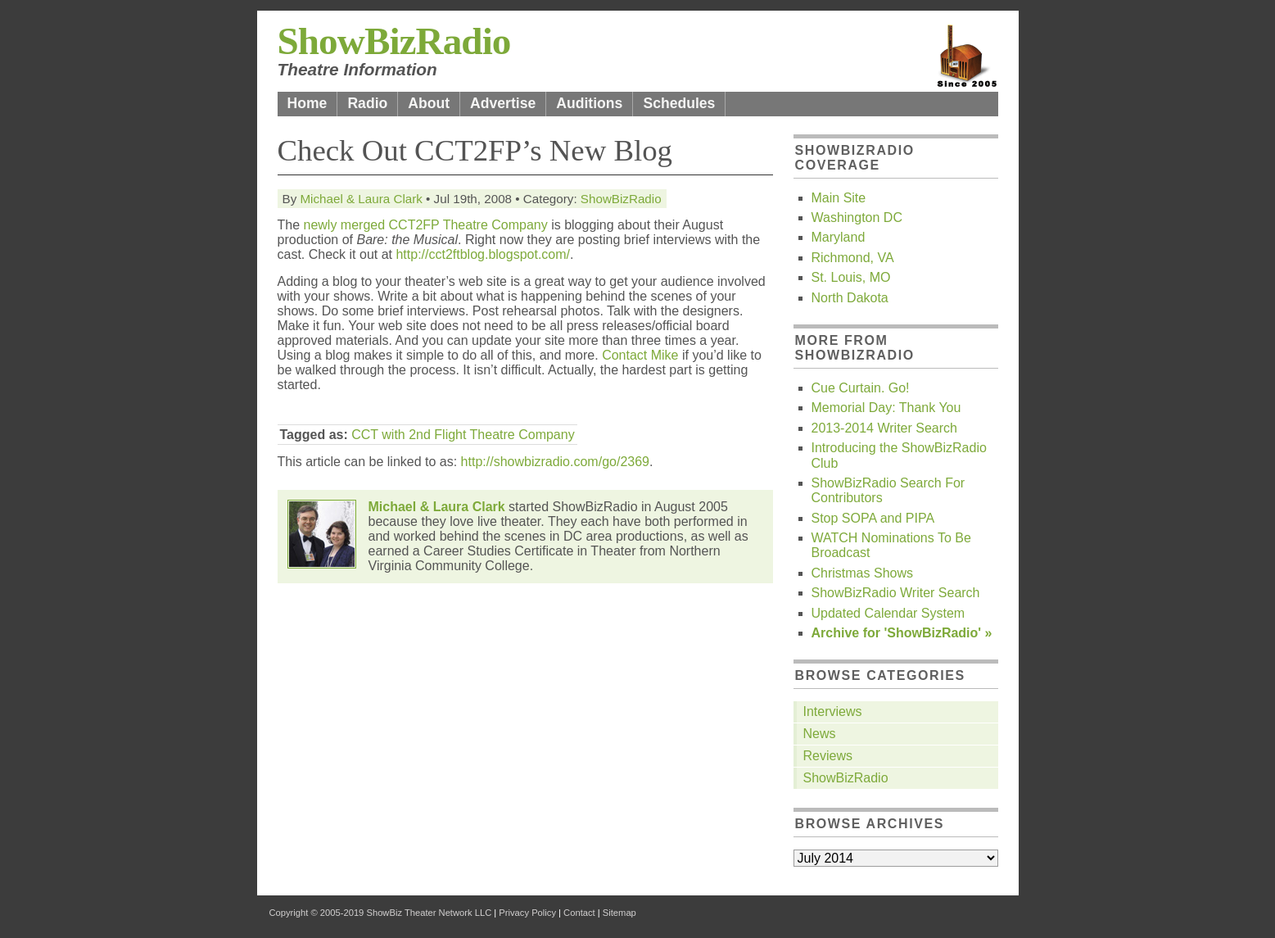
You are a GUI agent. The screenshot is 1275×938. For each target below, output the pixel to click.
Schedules (679, 103)
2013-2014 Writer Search (884, 428)
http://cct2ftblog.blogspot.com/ (483, 254)
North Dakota (850, 298)
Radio (367, 103)
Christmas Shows (862, 573)
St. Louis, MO (851, 277)
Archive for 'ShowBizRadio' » (902, 633)
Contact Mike (640, 355)
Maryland (839, 237)
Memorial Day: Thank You (886, 408)
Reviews (827, 756)
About (429, 103)
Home (307, 103)
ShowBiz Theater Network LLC (428, 913)
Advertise (503, 103)
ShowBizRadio (394, 41)
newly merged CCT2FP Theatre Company (426, 225)
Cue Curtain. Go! (861, 388)
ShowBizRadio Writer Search (896, 593)
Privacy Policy (527, 913)
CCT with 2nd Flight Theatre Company (462, 435)
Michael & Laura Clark (361, 199)
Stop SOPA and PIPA (873, 518)
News (819, 734)
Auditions (589, 103)
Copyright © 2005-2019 (316, 913)
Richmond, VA (853, 258)
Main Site (839, 198)
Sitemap (619, 913)
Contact (579, 913)
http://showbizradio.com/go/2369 (555, 462)
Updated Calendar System (888, 613)
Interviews (832, 711)
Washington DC (857, 217)
